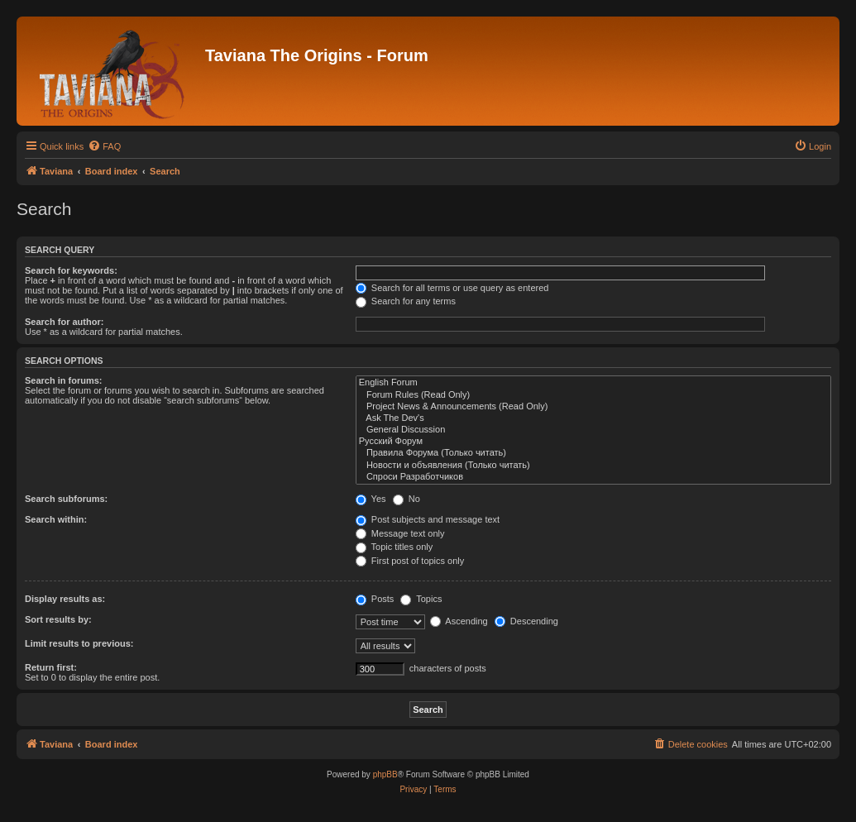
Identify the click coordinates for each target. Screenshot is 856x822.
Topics (421, 599)
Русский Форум (593, 441)
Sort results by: (58, 619)
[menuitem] (104, 146)
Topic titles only (394, 547)
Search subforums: (66, 499)
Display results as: (65, 599)
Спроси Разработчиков (593, 477)
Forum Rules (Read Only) (593, 395)
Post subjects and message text (428, 519)
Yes (371, 499)
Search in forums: (64, 380)
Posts (375, 599)
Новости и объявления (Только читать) (593, 465)
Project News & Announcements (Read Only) (593, 407)
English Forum (593, 383)
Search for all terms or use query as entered (452, 288)
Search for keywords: (71, 270)
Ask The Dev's (593, 418)
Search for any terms (406, 301)
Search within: (56, 519)
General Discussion (593, 430)
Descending (526, 621)
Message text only (400, 533)
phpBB (385, 774)
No (406, 499)
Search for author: (64, 322)
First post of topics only (410, 561)
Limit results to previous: (79, 643)
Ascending (459, 621)
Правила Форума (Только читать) (593, 453)
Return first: (51, 667)
